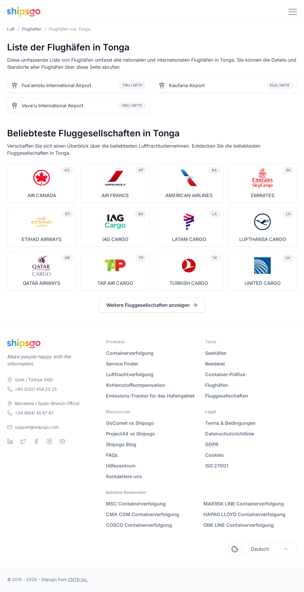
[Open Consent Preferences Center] (235, 549)
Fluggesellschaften (226, 396)
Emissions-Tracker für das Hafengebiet (150, 396)
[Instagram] (49, 441)
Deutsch (270, 549)
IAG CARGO (115, 239)
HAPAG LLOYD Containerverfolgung (244, 514)
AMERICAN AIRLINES (189, 195)
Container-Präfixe (225, 374)
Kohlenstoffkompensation (135, 385)
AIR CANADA (41, 195)
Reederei (215, 364)
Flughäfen (216, 385)
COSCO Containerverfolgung (139, 525)
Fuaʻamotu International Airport (56, 85)
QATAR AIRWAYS (41, 283)
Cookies (214, 455)
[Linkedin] (10, 441)
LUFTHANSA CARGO (262, 239)
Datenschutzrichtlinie (229, 434)
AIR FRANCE (115, 195)
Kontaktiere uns (124, 476)
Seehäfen (216, 353)
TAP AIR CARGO (115, 283)
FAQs (112, 455)
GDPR (211, 444)
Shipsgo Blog (121, 444)
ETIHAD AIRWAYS (41, 239)
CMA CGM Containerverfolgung (142, 514)
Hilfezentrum (120, 466)
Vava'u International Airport (52, 105)
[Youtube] (62, 441)
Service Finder (122, 364)
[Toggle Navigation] (293, 12)
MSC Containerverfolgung (136, 504)
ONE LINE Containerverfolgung (238, 525)
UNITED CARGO (263, 283)
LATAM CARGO (189, 239)
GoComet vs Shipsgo (130, 423)
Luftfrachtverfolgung (129, 374)
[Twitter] (23, 441)
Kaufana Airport (187, 85)
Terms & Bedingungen (230, 423)
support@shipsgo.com (37, 427)
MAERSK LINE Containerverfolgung (243, 504)
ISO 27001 (216, 466)
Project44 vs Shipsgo (130, 434)
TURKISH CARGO (189, 283)
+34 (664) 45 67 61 (34, 412)
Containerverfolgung (129, 353)
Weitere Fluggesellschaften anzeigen (152, 305)
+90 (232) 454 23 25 (36, 389)
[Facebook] (36, 441)
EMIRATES (262, 195)
